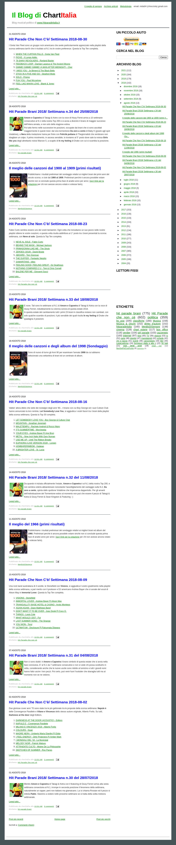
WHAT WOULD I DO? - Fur (28, 618)
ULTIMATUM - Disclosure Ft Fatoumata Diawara (38, 627)
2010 (123, 238)
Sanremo (140, 348)
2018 (123, 83)
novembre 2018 (131, 90)
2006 (123, 255)
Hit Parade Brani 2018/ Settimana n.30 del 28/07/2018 (53, 778)
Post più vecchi (103, 819)
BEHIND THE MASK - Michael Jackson (34, 245)
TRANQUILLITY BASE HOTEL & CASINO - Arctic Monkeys (43, 604)
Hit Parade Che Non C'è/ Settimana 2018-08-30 (48, 39)
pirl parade (143, 332)
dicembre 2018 (131, 86)
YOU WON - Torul (24, 624)
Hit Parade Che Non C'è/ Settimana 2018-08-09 (48, 580)
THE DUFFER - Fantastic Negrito (31, 258)
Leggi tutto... (14, 89)
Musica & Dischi (126, 323)
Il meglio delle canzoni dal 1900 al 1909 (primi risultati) (55, 168)
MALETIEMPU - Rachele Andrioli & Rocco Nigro (38, 426)
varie (123, 338)
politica (153, 317)
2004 (123, 263)
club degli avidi (132, 346)
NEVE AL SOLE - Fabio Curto (29, 242)
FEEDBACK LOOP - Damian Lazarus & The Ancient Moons (43, 64)
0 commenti (49, 93)
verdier (126, 332)
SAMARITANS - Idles (25, 262)
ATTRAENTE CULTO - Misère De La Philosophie (38, 746)
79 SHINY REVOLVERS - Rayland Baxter (35, 60)
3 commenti (49, 684)
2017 (123, 210)
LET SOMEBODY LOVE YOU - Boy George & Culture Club (43, 420)
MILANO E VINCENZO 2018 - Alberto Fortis (36, 727)
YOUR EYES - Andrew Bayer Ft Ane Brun (35, 433)
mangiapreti (146, 338)
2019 (123, 79)
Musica (157, 320)
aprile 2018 (129, 192)
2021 (123, 70)
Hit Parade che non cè (27, 96)
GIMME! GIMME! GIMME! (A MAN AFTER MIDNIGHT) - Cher (44, 67)
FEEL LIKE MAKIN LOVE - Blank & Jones (35, 84)
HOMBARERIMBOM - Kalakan (30, 446)
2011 (123, 234)
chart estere (140, 329)
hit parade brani (25, 153)
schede (160, 338)
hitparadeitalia (124, 326)
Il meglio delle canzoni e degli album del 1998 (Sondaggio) (58, 346)
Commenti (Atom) (26, 825)
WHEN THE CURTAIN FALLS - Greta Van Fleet (37, 54)
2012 (123, 230)
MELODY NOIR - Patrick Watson (31, 743)
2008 (123, 247)
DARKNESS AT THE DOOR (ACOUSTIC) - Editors (39, 720)
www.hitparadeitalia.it (48, 22)
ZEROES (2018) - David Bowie (30, 252)
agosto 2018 (130, 103)
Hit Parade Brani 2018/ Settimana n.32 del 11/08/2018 (53, 477)
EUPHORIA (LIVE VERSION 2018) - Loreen (36, 443)
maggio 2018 (130, 188)
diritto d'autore (152, 323)
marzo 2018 (129, 196)
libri (161, 341)
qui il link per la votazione (67, 537)
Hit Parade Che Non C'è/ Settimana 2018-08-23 (48, 224)
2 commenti (49, 281)
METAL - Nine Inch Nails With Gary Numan (35, 436)
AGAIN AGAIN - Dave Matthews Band (33, 608)
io (167, 336)
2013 (123, 226)
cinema (120, 329)
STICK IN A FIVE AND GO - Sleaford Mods (35, 74)
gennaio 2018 (130, 204)
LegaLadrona (122, 343)
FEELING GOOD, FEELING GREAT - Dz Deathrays (39, 265)
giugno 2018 (130, 184)
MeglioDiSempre (25, 208)
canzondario (149, 341)
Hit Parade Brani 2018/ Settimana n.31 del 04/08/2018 (53, 655)
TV (148, 336)
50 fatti (164, 343)
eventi (135, 341)
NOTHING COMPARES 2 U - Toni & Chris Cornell (38, 268)
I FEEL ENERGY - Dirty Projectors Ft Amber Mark (38, 737)
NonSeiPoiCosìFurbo (125, 348)
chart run (157, 346)
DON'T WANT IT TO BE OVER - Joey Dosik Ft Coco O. (41, 611)
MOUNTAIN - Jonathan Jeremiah (31, 423)
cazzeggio (162, 332)
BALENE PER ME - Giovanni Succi (32, 271)
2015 (123, 218)
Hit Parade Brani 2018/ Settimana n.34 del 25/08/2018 (53, 111)
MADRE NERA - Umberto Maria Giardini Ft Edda (38, 733)
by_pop (120, 320)
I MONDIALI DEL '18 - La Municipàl (32, 740)
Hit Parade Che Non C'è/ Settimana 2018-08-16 (48, 402)
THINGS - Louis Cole (25, 614)
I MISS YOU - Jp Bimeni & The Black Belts (35, 70)
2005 (123, 259)
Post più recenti (16, 819)
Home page (59, 819)
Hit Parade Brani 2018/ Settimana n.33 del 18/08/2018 (53, 299)
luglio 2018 (129, 180)
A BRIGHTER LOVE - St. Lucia (30, 450)
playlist (133, 338)
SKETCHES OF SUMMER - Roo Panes (34, 750)
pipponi (158, 336)
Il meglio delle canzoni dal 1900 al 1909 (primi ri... (145, 118)
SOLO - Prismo (23, 77)
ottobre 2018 (130, 95)
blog (139, 336)
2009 (123, 243)
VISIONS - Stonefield (25, 598)
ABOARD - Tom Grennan (27, 255)
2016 (123, 214)
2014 (123, 222)
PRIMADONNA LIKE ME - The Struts (33, 248)
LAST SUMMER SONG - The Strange (33, 621)
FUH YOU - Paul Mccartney (28, 80)
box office (162, 329)
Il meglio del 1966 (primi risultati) (37, 524)
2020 (123, 74)
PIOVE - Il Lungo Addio (27, 57)
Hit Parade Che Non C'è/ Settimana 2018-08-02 (48, 702)
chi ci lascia (121, 341)
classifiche (138, 320)
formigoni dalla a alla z (145, 343)
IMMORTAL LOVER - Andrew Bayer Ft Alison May (39, 601)
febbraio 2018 (130, 200)
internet (127, 335)
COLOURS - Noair (24, 730)
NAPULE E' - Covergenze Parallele (32, 723)
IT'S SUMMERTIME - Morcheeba (31, 430)
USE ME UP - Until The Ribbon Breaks (33, 440)
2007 (123, 251)
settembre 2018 (131, 99)
